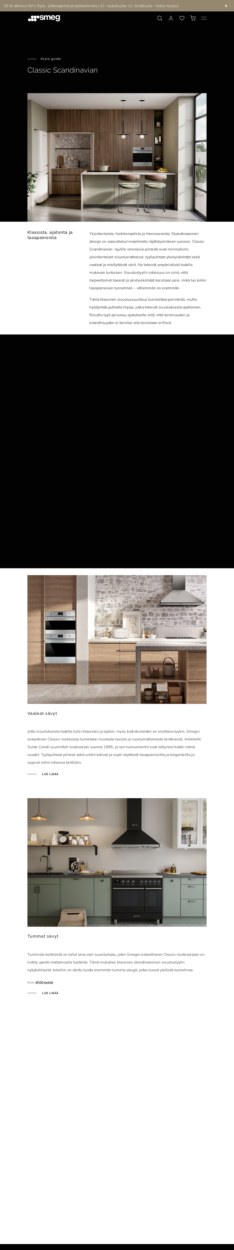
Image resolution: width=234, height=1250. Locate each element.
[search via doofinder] (160, 18)
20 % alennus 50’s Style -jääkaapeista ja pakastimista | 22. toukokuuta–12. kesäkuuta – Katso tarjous (91, 5)
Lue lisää (49, 774)
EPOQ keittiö (44, 982)
